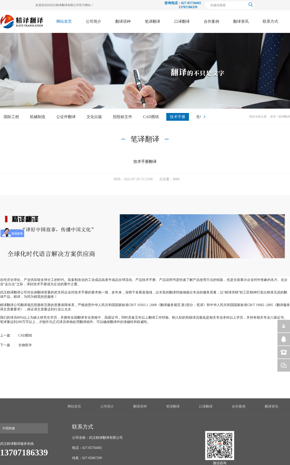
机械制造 (37, 117)
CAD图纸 (151, 117)
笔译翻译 (152, 21)
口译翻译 (182, 21)
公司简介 (93, 21)
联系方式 (270, 21)
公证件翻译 (66, 117)
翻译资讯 (241, 21)
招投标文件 (122, 117)
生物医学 (25, 345)
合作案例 (211, 21)
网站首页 (64, 21)
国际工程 (11, 117)
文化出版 (94, 117)
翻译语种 (123, 21)
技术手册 (177, 117)
